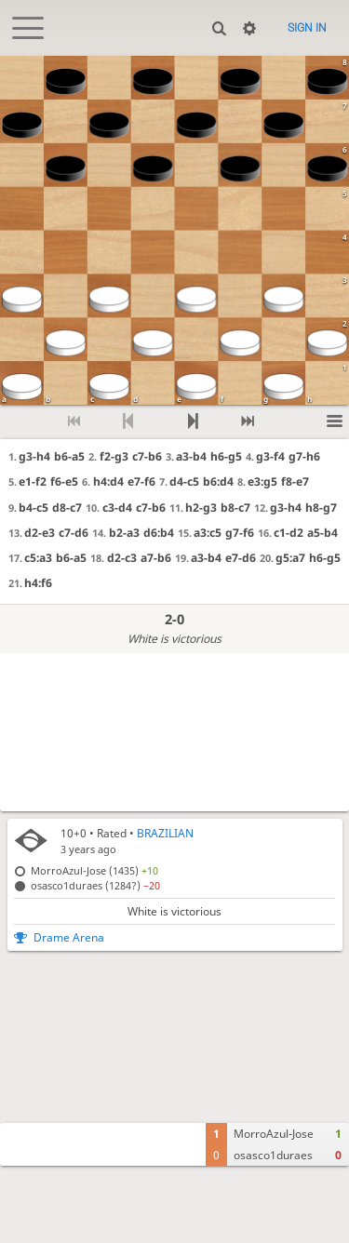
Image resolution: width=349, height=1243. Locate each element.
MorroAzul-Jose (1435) (94, 870)
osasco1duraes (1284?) (95, 885)
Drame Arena (69, 937)
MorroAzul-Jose (274, 1134)
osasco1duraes (273, 1155)
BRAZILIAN (165, 833)
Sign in (307, 27)
